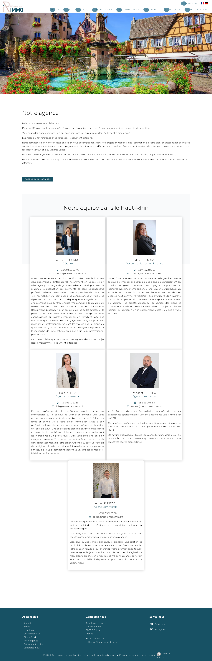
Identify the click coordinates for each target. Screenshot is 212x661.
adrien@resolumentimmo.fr (108, 517)
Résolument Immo (96, 623)
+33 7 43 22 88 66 (146, 270)
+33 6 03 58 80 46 (69, 270)
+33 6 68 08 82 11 (146, 402)
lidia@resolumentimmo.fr (69, 406)
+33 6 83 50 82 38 (69, 402)
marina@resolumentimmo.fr (146, 273)
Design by (162, 655)
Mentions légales (82, 655)
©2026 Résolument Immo (56, 655)
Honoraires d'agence (105, 655)
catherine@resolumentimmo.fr (69, 273)
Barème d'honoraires (38, 179)
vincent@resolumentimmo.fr (146, 406)
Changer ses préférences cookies (137, 655)
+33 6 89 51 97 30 (108, 513)
